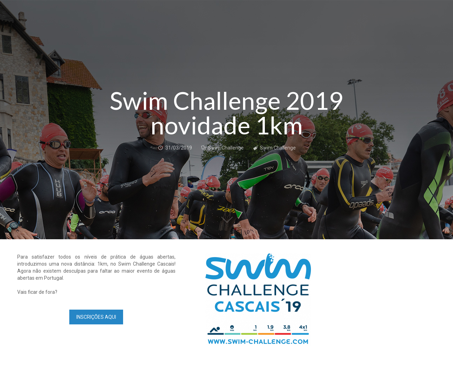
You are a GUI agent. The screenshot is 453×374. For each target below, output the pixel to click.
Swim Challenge (226, 148)
